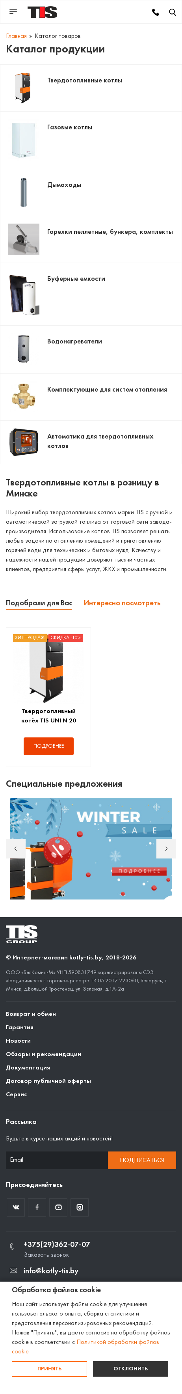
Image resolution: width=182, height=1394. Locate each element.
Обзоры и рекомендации (43, 1054)
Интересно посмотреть (122, 603)
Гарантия (19, 1028)
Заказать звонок (46, 1255)
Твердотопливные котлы (84, 80)
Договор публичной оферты (48, 1081)
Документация (28, 1068)
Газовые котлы (69, 127)
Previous (16, 848)
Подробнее (48, 746)
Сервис (16, 1095)
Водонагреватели (74, 341)
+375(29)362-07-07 (57, 1244)
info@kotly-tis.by (51, 1271)
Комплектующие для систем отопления (107, 389)
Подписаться (142, 1160)
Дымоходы (64, 185)
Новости (18, 1041)
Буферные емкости (76, 279)
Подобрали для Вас (39, 603)
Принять (49, 1369)
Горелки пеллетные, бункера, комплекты (110, 232)
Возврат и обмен (31, 1014)
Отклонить (130, 1369)
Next (166, 848)
